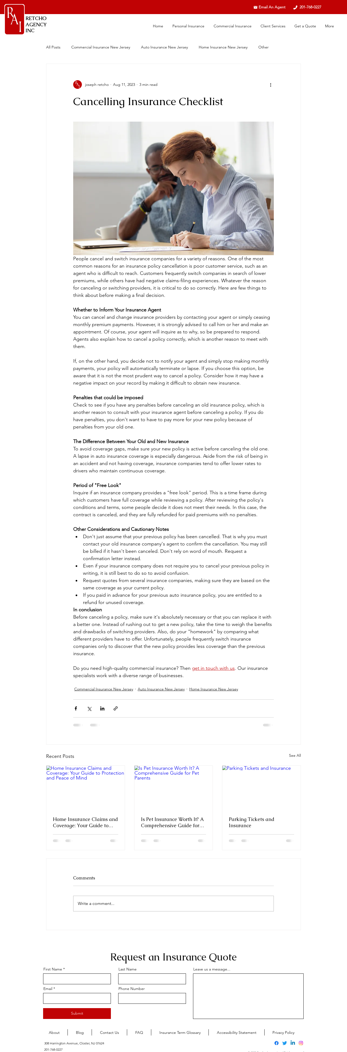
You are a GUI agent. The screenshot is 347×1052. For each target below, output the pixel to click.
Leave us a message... (211, 969)
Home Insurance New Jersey (223, 47)
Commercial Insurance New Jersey (100, 47)
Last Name (127, 969)
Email (47, 989)
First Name (52, 969)
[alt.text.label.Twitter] (284, 1043)
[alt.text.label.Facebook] (276, 1043)
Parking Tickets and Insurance (251, 822)
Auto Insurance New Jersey (164, 47)
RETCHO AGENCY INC (36, 24)
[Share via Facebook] (75, 708)
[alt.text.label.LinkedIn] (292, 1043)
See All (295, 755)
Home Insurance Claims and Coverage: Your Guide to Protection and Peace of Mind (85, 822)
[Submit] (77, 1013)
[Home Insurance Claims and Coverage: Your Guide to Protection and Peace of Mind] (85, 788)
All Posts (53, 47)
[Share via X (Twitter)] (89, 708)
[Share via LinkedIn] (102, 708)
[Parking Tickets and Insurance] (261, 788)
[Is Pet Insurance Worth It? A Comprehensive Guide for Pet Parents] (173, 788)
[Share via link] (115, 708)
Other (263, 47)
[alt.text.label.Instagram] (301, 1043)
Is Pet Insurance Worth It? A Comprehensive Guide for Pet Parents (172, 822)
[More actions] (270, 84)
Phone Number (131, 989)
